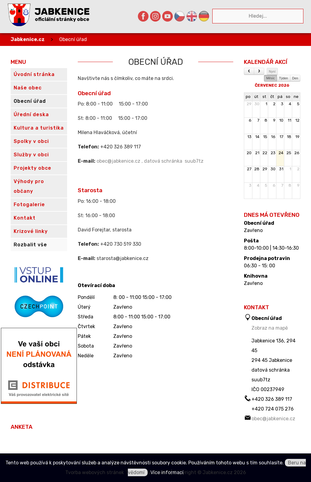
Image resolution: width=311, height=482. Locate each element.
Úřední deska (31, 114)
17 (281, 136)
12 (297, 120)
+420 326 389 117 (271, 399)
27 (249, 169)
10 (281, 120)
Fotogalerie (29, 204)
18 (289, 136)
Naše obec (28, 88)
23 (273, 153)
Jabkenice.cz (28, 39)
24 (281, 153)
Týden (283, 78)
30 (257, 104)
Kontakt (25, 218)
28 (256, 169)
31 (281, 169)
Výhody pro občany (29, 186)
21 (257, 153)
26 (296, 153)
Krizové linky (31, 231)
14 (257, 136)
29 (249, 104)
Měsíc (270, 78)
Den (295, 78)
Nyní (272, 71)
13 (249, 136)
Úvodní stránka (34, 74)
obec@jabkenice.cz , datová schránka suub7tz (150, 161)
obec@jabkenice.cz (273, 418)
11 (289, 120)
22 (264, 153)
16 (273, 136)
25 (288, 153)
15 (265, 136)
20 (249, 153)
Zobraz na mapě (269, 328)
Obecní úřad (73, 39)
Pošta (251, 240)
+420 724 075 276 (272, 409)
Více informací (166, 472)
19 (297, 136)
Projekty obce (32, 168)
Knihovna (256, 276)
